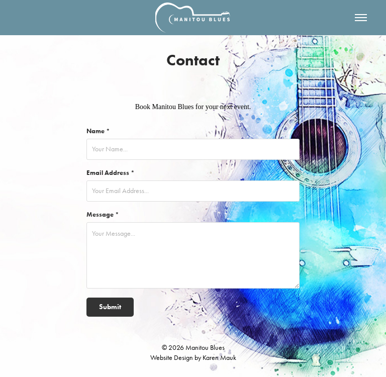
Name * (98, 131)
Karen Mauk (219, 357)
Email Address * (110, 172)
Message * (102, 214)
